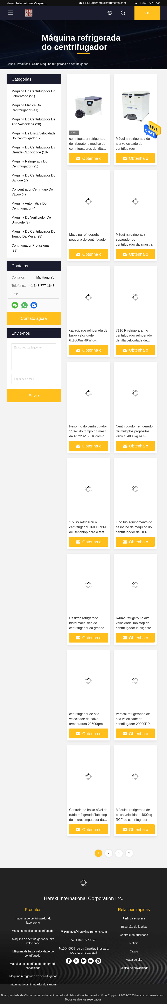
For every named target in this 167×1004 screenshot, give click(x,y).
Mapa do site (134, 959)
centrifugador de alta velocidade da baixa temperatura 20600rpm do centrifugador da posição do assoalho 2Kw (88, 724)
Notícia (134, 943)
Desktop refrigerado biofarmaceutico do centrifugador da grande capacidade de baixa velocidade (86, 628)
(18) (33, 150)
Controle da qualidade (134, 935)
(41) (26, 108)
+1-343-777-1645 (147, 3)
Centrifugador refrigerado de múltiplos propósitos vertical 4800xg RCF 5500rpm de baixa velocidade (134, 436)
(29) (30, 248)
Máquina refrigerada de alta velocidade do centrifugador (133, 143)
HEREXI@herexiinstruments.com (102, 3)
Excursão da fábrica (134, 926)
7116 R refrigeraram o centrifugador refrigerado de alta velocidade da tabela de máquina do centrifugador (134, 340)
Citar (147, 12)
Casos (134, 951)
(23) (33, 136)
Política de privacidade (133, 968)
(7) (33, 178)
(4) (32, 192)
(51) (33, 93)
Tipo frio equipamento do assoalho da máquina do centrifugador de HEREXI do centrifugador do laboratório (134, 532)
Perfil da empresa (134, 918)
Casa (10, 64)
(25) (33, 234)
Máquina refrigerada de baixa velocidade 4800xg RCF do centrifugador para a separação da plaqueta (134, 819)
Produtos (22, 64)
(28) (33, 122)
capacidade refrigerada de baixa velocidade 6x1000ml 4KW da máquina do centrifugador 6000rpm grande (88, 340)
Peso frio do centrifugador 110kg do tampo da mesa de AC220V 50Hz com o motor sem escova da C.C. (88, 436)
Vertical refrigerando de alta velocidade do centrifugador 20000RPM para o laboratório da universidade (134, 724)
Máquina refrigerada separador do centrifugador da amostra (134, 239)
